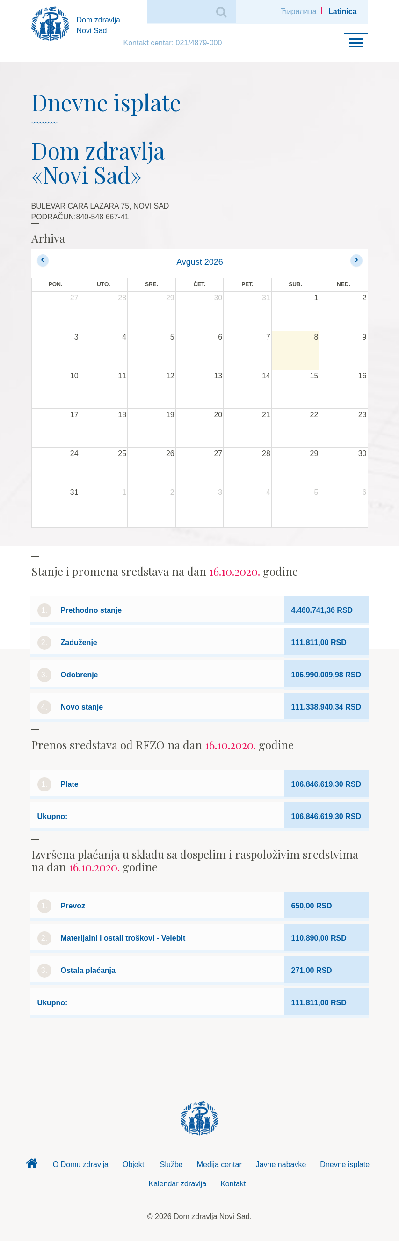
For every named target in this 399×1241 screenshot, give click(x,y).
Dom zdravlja (32, 1165)
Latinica (342, 11)
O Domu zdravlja (81, 1164)
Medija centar (219, 1164)
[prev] (43, 260)
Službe (171, 1164)
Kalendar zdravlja (178, 1184)
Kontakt (233, 1184)
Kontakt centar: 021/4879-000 (172, 43)
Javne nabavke (281, 1164)
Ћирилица (299, 11)
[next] (356, 260)
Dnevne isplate (345, 1164)
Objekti (134, 1164)
